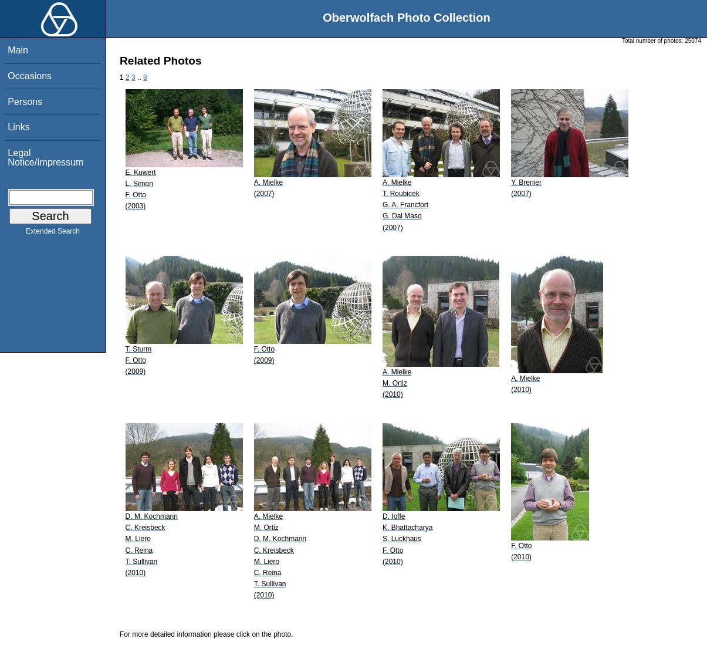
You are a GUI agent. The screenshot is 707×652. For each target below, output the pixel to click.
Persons (25, 102)
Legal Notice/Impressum (45, 157)
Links (18, 127)
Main (18, 50)
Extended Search (53, 233)
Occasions (30, 76)
